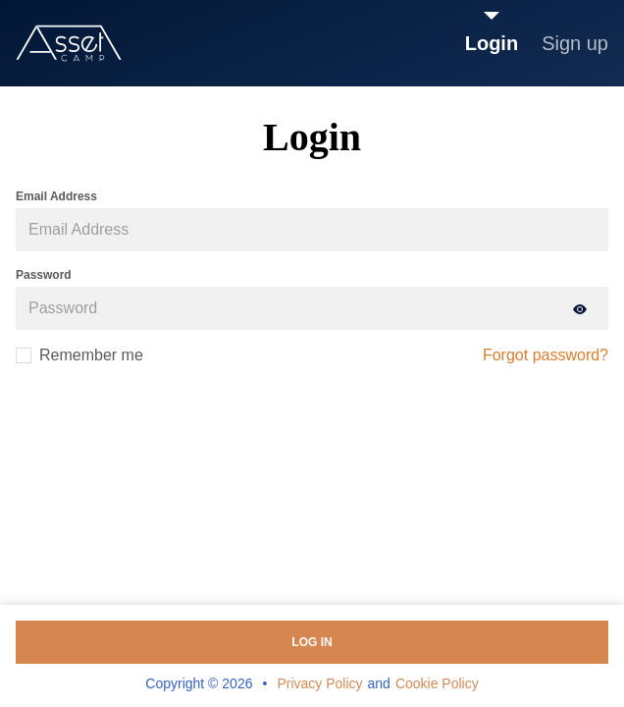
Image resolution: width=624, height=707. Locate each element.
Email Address (56, 196)
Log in (311, 642)
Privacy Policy (319, 683)
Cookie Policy (437, 683)
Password (44, 275)
